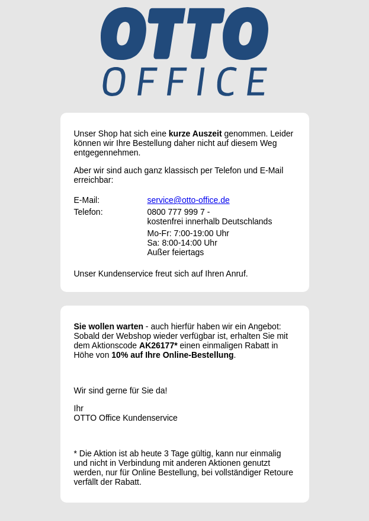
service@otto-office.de (188, 200)
